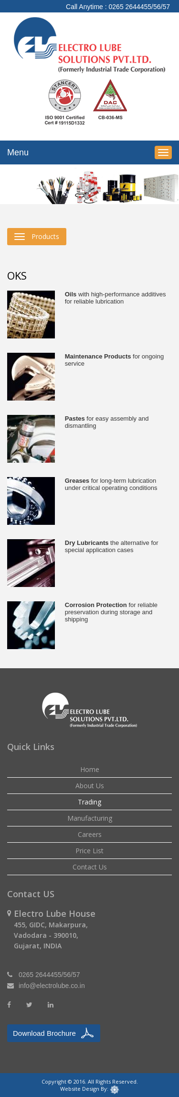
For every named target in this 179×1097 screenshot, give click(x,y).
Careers (90, 834)
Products (36, 236)
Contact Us (90, 866)
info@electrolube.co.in (52, 985)
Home (89, 769)
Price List (89, 850)
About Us (89, 785)
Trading (89, 801)
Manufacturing (89, 818)
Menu (18, 152)
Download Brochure (44, 1033)
